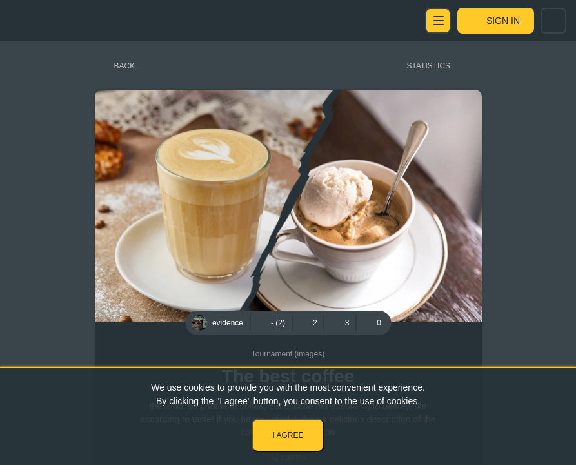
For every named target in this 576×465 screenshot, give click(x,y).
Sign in (503, 21)
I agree (287, 435)
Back (124, 65)
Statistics (429, 65)
